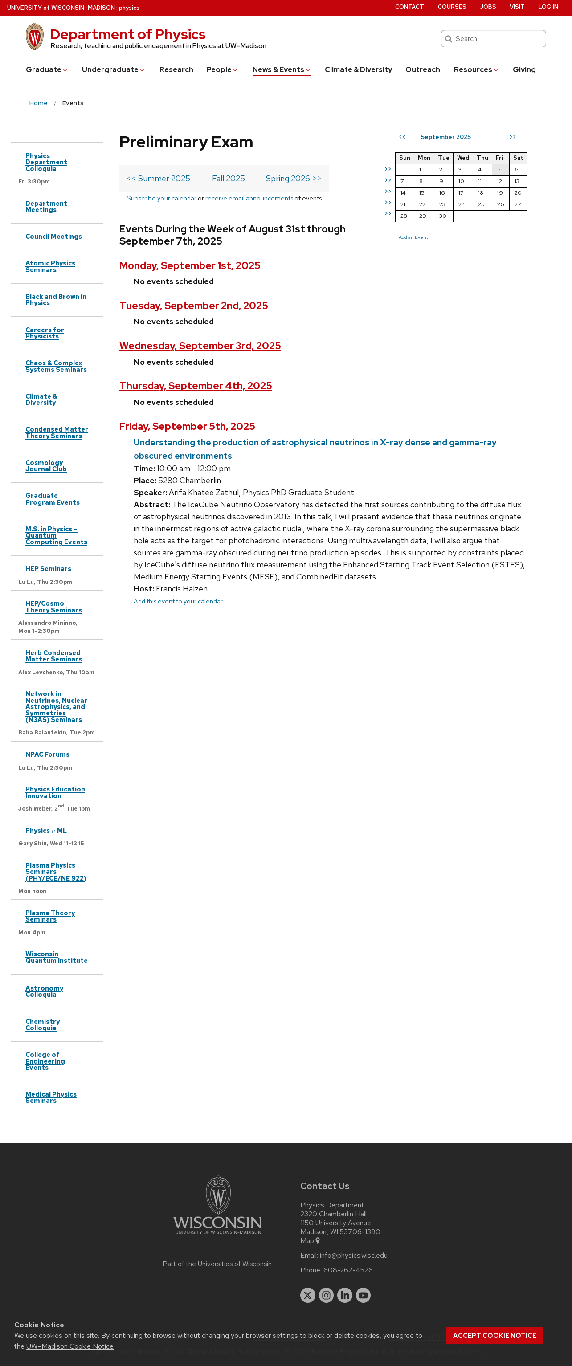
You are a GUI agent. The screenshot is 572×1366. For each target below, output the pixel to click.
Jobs (488, 7)
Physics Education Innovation (55, 792)
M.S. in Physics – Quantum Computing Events (56, 535)
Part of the (217, 1264)
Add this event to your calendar (178, 601)
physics (129, 8)
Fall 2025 (228, 178)
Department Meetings (46, 206)
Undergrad (114, 69)
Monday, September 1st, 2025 (190, 265)
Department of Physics (128, 34)
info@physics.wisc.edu (354, 1255)
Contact (409, 7)
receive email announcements (249, 198)
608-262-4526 (348, 1270)
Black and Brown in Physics (55, 299)
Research (176, 69)
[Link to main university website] (217, 1235)
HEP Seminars (48, 568)
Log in (548, 7)
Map (310, 1240)
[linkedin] (344, 1295)
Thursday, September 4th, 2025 (195, 385)
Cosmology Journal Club (46, 465)
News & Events (282, 69)
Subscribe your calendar (161, 198)
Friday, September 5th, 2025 (187, 426)
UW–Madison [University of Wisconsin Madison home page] (61, 8)
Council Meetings (53, 236)
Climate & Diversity (358, 69)
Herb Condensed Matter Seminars (53, 655)
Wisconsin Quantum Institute (56, 957)
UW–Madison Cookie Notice (70, 1346)
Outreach (422, 69)
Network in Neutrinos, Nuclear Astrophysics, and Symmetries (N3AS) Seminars (56, 706)
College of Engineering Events (45, 1061)
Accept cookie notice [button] (494, 1335)
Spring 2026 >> (294, 178)
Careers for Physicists (44, 333)
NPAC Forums (47, 754)
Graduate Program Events (52, 498)
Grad (47, 69)
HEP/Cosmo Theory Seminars (53, 606)
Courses (452, 7)
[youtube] (363, 1295)
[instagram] (326, 1295)
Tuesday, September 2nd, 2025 (193, 305)
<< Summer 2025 (158, 178)
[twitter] (307, 1295)
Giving (524, 69)
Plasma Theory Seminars (50, 916)
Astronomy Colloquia (44, 991)
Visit (517, 7)
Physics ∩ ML (46, 830)
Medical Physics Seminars (51, 1097)
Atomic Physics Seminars (50, 266)
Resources (476, 69)
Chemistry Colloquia (42, 1024)
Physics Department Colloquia (46, 162)
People (223, 69)
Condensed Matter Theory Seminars (56, 432)
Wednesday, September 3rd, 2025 (200, 345)
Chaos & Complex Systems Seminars (56, 366)
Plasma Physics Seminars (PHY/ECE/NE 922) (55, 871)
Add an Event (413, 237)
